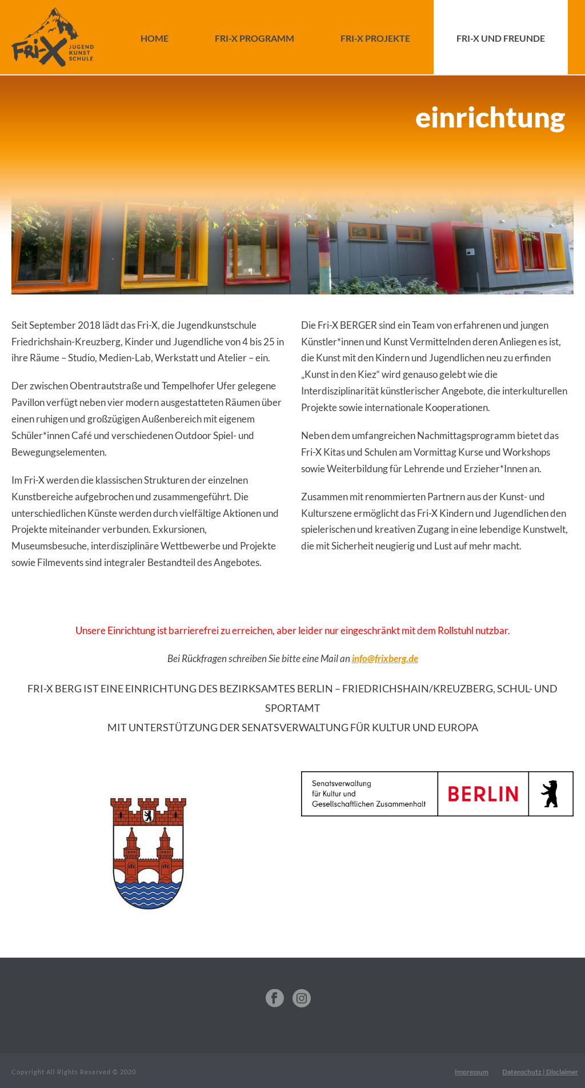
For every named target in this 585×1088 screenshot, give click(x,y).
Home (155, 38)
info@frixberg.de (385, 658)
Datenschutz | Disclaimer (540, 1071)
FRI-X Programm (254, 38)
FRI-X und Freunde (500, 38)
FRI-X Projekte (375, 38)
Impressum (471, 1071)
